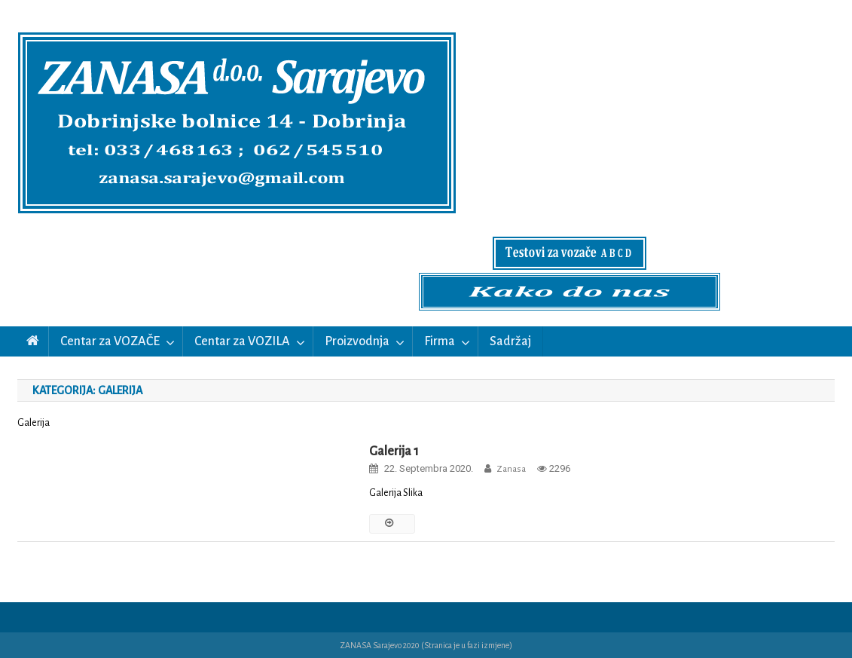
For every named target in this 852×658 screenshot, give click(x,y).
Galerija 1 (394, 451)
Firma (439, 341)
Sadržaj (510, 341)
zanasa (511, 469)
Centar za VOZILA (242, 341)
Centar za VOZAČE (110, 341)
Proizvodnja (357, 341)
